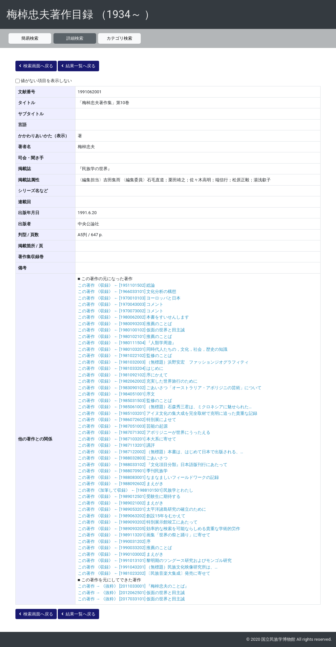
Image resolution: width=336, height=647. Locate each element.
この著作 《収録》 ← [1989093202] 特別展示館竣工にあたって (138, 522)
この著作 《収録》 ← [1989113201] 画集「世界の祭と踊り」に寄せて (144, 534)
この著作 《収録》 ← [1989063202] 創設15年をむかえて (131, 515)
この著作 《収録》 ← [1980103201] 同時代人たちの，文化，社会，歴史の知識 (153, 349)
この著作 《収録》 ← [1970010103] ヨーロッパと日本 (129, 298)
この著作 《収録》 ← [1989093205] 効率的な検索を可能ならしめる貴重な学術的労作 (159, 528)
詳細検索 (74, 38)
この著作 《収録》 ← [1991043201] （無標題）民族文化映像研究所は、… (148, 567)
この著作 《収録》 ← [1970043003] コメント (121, 304)
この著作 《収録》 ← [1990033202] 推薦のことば (125, 547)
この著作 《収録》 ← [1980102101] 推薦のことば (125, 336)
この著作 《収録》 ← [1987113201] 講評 (116, 445)
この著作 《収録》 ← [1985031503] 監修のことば (125, 400)
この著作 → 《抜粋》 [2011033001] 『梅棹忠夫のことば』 (133, 586)
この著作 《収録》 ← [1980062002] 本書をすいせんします (133, 317)
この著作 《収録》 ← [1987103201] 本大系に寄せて (127, 438)
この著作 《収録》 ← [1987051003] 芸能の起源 (123, 426)
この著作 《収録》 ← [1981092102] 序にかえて (123, 374)
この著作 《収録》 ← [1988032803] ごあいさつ (123, 458)
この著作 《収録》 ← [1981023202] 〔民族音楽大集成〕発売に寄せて (144, 573)
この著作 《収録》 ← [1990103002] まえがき (121, 554)
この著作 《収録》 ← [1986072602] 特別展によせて (127, 419)
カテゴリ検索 (119, 38)
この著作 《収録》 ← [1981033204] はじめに (121, 368)
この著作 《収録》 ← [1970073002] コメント (121, 310)
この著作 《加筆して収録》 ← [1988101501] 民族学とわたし (136, 490)
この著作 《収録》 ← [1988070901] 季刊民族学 (123, 470)
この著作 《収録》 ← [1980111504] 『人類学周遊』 (127, 342)
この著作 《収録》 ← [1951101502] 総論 (116, 285)
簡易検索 (29, 38)
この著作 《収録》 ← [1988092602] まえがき (121, 483)
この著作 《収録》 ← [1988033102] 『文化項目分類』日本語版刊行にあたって (153, 464)
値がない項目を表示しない (46, 80)
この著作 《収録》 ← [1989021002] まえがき (121, 503)
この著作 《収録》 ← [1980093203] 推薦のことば (125, 323)
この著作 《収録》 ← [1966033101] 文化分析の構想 (127, 291)
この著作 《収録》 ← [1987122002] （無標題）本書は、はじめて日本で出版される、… (160, 451)
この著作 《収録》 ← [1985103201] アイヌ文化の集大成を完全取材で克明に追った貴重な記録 (168, 413)
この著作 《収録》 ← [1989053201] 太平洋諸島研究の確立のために (142, 509)
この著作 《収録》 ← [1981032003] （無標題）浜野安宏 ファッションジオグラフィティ (163, 362)
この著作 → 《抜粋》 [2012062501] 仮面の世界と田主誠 (131, 592)
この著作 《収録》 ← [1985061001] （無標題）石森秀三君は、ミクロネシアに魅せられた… (165, 406)
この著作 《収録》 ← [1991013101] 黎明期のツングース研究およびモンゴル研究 (155, 560)
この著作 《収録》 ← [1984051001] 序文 (116, 393)
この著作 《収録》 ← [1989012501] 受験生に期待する (129, 496)
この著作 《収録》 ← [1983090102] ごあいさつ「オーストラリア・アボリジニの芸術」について (170, 387)
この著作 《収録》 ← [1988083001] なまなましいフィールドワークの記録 (148, 477)
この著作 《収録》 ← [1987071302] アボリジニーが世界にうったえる (144, 432)
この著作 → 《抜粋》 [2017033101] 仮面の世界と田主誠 (131, 598)
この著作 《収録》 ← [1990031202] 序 (114, 541)
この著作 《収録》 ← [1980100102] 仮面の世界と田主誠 (131, 329)
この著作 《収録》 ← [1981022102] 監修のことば (125, 355)
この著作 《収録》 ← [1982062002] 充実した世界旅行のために (138, 381)
